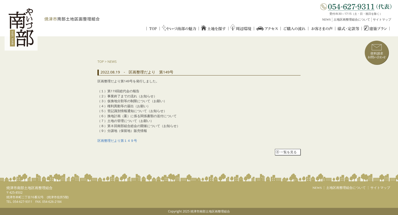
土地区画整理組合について (352, 19)
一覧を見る (288, 152)
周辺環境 (241, 28)
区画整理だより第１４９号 (117, 140)
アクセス (267, 28)
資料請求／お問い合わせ (377, 53)
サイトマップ (382, 19)
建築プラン (376, 28)
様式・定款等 (349, 28)
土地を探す (213, 28)
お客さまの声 (322, 28)
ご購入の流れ (295, 28)
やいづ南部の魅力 (178, 28)
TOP (152, 28)
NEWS (326, 19)
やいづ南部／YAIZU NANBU (21, 28)
